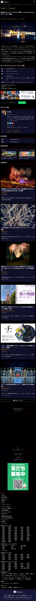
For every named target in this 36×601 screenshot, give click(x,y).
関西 (3, 548)
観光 (26, 577)
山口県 (28, 536)
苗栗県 (22, 557)
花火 (3, 575)
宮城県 (22, 527)
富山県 (15, 532)
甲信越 (3, 547)
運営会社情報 (4, 497)
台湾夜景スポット (12, 578)
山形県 (3, 528)
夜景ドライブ (16, 583)
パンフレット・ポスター (6, 511)
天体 (23, 577)
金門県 (15, 559)
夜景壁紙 (10, 587)
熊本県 (15, 539)
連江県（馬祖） (24, 568)
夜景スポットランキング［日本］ (10, 543)
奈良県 (22, 535)
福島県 (9, 528)
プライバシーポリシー (6, 504)
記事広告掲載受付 (5, 510)
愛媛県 (15, 538)
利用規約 (3, 500)
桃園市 (15, 554)
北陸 (12, 547)
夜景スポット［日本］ (7, 525)
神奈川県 (10, 530)
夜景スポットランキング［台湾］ (10, 561)
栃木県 (22, 528)
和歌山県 (28, 535)
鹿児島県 (4, 541)
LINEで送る (22, 102)
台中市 (9, 556)
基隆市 (22, 554)
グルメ (29, 577)
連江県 (22, 559)
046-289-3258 (17, 595)
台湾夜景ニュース (20, 578)
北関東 (12, 545)
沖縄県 (9, 541)
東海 (21, 547)
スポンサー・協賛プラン (6, 506)
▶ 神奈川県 (12, 8)
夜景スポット (4, 573)
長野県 (9, 532)
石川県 (22, 532)
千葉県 (22, 530)
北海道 (3, 527)
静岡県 (15, 533)
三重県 (22, 533)
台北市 (3, 554)
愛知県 (3, 533)
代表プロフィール (5, 498)
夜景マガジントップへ (18, 400)
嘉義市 (9, 569)
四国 (21, 548)
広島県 (22, 536)
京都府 (3, 535)
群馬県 (28, 528)
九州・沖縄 (4, 550)
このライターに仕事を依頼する (13, 131)
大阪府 (28, 533)
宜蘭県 (28, 557)
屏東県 (28, 556)
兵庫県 (9, 535)
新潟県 (28, 530)
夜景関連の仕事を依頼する (7, 516)
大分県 (22, 539)
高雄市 (22, 556)
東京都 (3, 530)
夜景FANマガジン (6, 572)
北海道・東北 (4, 545)
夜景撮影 (27, 573)
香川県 (9, 538)
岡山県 (15, 536)
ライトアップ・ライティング (7, 577)
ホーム (3, 493)
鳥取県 (3, 536)
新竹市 (28, 554)
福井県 (28, 532)
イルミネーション (22, 575)
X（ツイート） (12, 102)
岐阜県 (9, 533)
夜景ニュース (16, 573)
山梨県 (3, 532)
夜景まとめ (22, 573)
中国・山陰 (13, 548)
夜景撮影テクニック (17, 587)
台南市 (15, 556)
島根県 (9, 536)
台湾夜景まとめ (28, 578)
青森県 (9, 527)
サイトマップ (4, 523)
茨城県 (15, 528)
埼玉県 (15, 530)
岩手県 (15, 527)
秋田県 (28, 527)
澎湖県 (9, 559)
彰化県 (9, 557)
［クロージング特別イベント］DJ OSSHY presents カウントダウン (19, 82)
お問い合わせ (4, 513)
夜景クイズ (32, 573)
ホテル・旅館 (4, 578)
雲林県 (3, 566)
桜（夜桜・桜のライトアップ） (11, 575)
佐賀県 (3, 539)
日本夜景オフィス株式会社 (15, 597)
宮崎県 (28, 539)
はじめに (3, 495)
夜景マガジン (4, 587)
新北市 (9, 554)
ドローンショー (18, 577)
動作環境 (3, 521)
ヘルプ (3, 502)
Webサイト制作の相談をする (7, 517)
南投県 (15, 557)
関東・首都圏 (23, 545)
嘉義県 (9, 566)
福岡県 (28, 538)
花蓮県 (3, 559)
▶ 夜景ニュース (5, 8)
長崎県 (9, 539)
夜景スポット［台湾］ (7, 552)
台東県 (3, 557)
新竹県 (3, 556)
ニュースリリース (5, 519)
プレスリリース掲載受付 (6, 508)
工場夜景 (10, 573)
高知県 (22, 538)
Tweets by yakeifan (18, 454)
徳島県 (3, 538)
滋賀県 (15, 535)
